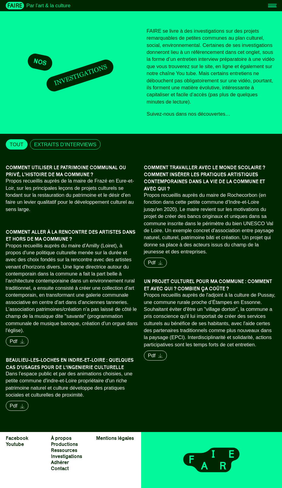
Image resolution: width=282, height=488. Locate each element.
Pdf (155, 262)
